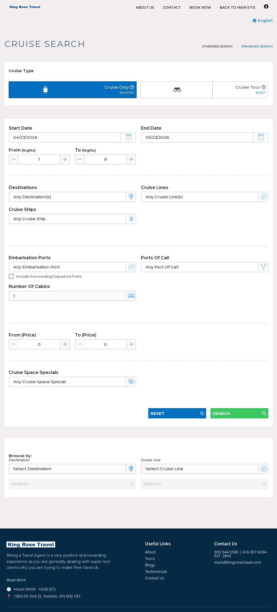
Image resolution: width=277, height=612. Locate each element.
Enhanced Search (257, 46)
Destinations (23, 194)
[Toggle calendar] (72, 144)
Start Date (20, 135)
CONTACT (172, 7)
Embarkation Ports (30, 255)
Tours (150, 538)
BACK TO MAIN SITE (237, 7)
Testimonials (156, 551)
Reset (157, 390)
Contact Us (154, 558)
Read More (16, 560)
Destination (19, 442)
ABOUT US (145, 7)
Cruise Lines (154, 194)
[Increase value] (65, 166)
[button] (128, 144)
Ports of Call (155, 255)
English (265, 20)
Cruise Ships (22, 216)
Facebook (15, 603)
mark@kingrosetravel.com (237, 542)
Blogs (150, 545)
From (22, 157)
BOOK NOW (200, 7)
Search (221, 390)
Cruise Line (151, 442)
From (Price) (22, 322)
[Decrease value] (13, 166)
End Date (151, 135)
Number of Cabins (29, 283)
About (150, 532)
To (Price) (85, 322)
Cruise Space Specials (33, 359)
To (85, 157)
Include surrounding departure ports (48, 273)
